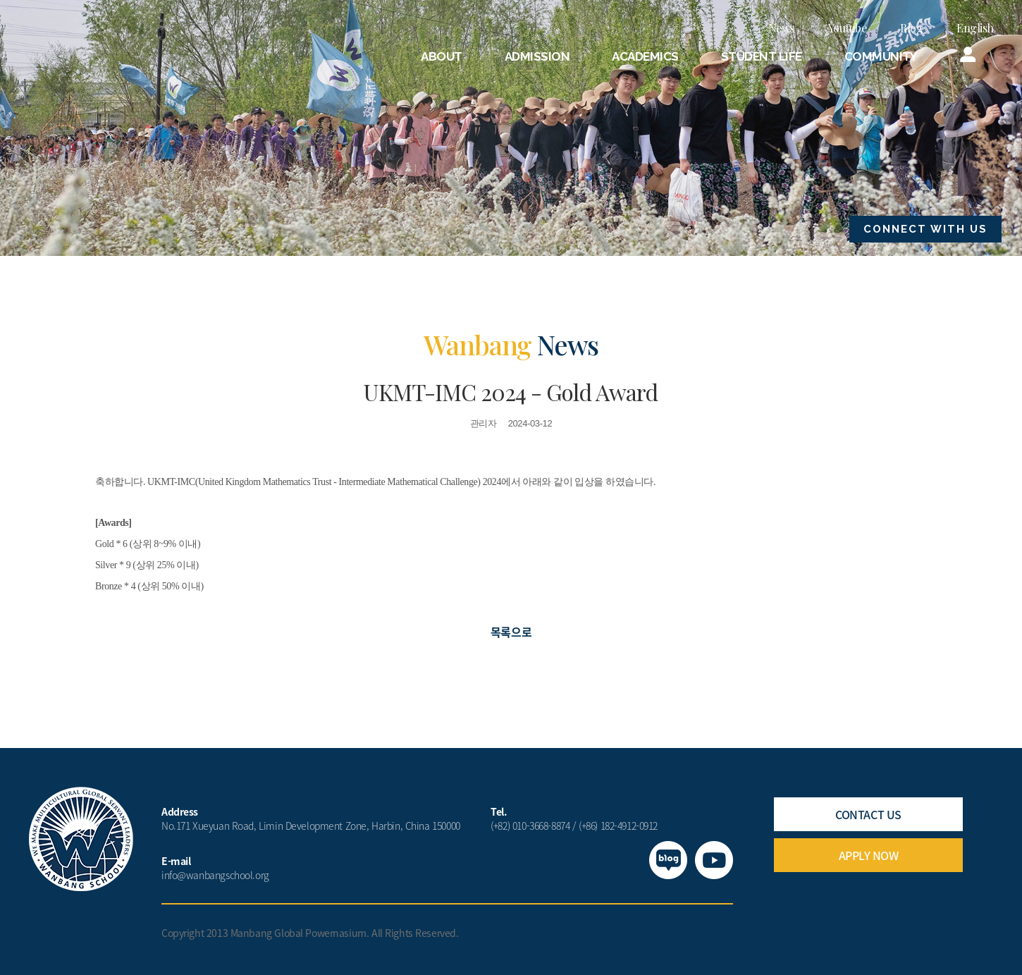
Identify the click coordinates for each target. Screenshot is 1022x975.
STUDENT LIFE (761, 56)
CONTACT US (868, 814)
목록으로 (511, 631)
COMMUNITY (881, 56)
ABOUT (441, 56)
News (781, 27)
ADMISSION (537, 56)
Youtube (847, 27)
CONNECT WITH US (925, 229)
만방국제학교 (117, 45)
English (975, 27)
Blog (911, 27)
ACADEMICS (645, 56)
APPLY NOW (869, 855)
